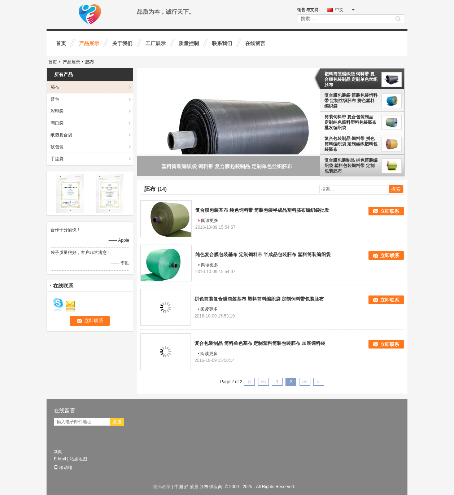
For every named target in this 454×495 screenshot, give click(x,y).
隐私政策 (162, 486)
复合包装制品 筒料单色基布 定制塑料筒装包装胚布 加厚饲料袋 (260, 343)
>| (318, 381)
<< (263, 381)
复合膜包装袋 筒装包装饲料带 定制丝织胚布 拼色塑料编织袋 (350, 101)
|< (249, 381)
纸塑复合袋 (61, 134)
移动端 (63, 467)
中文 (345, 9)
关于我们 (122, 43)
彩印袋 (57, 111)
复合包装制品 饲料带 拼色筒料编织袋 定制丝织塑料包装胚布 (350, 144)
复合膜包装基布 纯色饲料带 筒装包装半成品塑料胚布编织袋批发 (262, 210)
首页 (61, 43)
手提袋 (57, 158)
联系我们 (222, 43)
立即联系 (389, 211)
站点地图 (78, 458)
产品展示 (89, 43)
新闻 (58, 451)
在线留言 (255, 43)
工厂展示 (155, 43)
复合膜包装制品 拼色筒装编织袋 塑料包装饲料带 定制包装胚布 (350, 166)
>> (304, 381)
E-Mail (60, 458)
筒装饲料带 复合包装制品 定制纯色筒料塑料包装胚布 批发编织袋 (350, 122)
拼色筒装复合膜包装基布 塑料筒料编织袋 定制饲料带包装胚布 (259, 299)
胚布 (55, 87)
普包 (55, 99)
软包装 (57, 146)
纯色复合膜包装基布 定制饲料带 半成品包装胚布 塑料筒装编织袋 (263, 254)
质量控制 (189, 43)
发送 (117, 421)
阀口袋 (57, 123)
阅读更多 (209, 220)
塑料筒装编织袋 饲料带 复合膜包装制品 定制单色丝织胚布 (350, 79)
